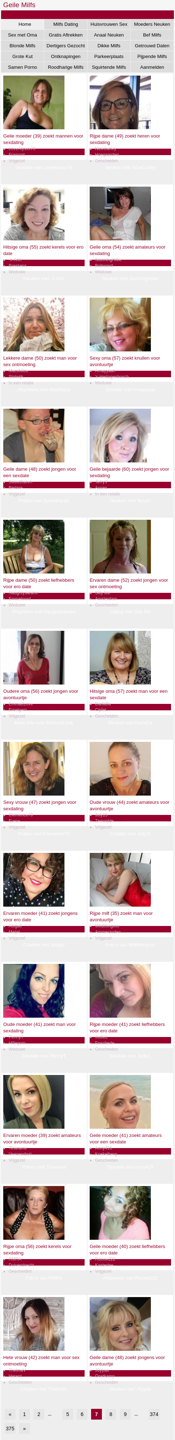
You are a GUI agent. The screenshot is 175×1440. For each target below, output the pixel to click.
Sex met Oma (22, 35)
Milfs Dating (65, 24)
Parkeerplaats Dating (109, 58)
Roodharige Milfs (66, 67)
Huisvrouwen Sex (108, 24)
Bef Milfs (152, 35)
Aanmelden (152, 67)
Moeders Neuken (152, 24)
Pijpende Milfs (152, 56)
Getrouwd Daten (152, 45)
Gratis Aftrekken (66, 35)
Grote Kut (22, 56)
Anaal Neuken (109, 35)
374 (154, 1414)
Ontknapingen (65, 56)
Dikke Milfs (109, 45)
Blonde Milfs (23, 45)
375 (10, 1428)
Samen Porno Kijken (22, 68)
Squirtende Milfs (109, 67)
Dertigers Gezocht (65, 45)
